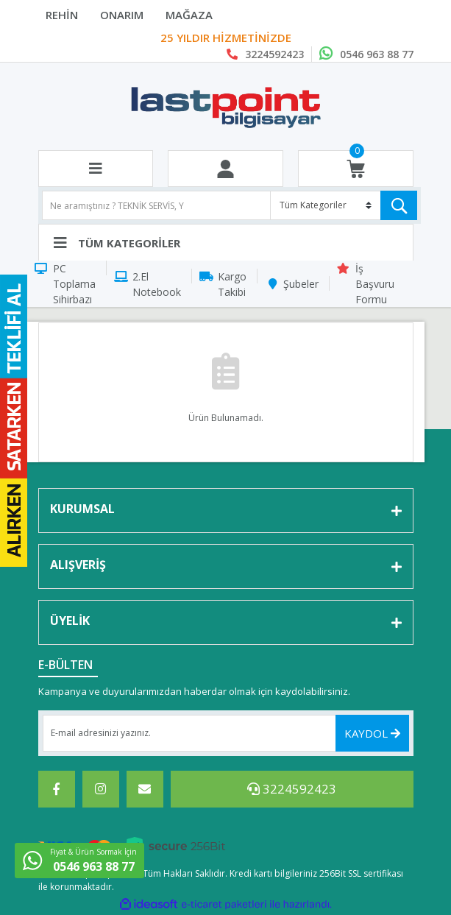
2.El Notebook (156, 284)
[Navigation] (225, 242)
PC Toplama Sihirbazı (74, 283)
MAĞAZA (189, 14)
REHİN (62, 14)
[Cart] (356, 169)
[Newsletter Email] (226, 733)
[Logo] (225, 106)
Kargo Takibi (232, 284)
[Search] (229, 205)
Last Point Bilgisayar (225, 38)
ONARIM (121, 14)
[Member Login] (225, 169)
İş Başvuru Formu (374, 283)
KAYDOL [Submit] (372, 733)
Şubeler (301, 284)
